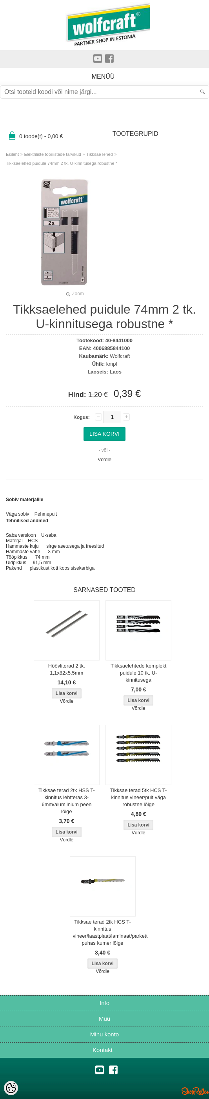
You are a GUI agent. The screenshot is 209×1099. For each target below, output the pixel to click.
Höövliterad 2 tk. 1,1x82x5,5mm (66, 669)
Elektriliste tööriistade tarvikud (52, 154)
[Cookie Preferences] (11, 1088)
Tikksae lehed (99, 154)
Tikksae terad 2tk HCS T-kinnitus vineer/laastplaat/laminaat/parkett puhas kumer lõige (104, 932)
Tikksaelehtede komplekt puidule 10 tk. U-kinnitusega (139, 673)
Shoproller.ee (195, 1091)
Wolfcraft (120, 356)
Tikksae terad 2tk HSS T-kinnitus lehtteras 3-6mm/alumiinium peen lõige (66, 800)
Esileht (12, 154)
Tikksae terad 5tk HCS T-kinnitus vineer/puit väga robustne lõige (138, 797)
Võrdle (104, 459)
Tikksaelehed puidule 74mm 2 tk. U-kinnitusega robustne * (61, 163)
